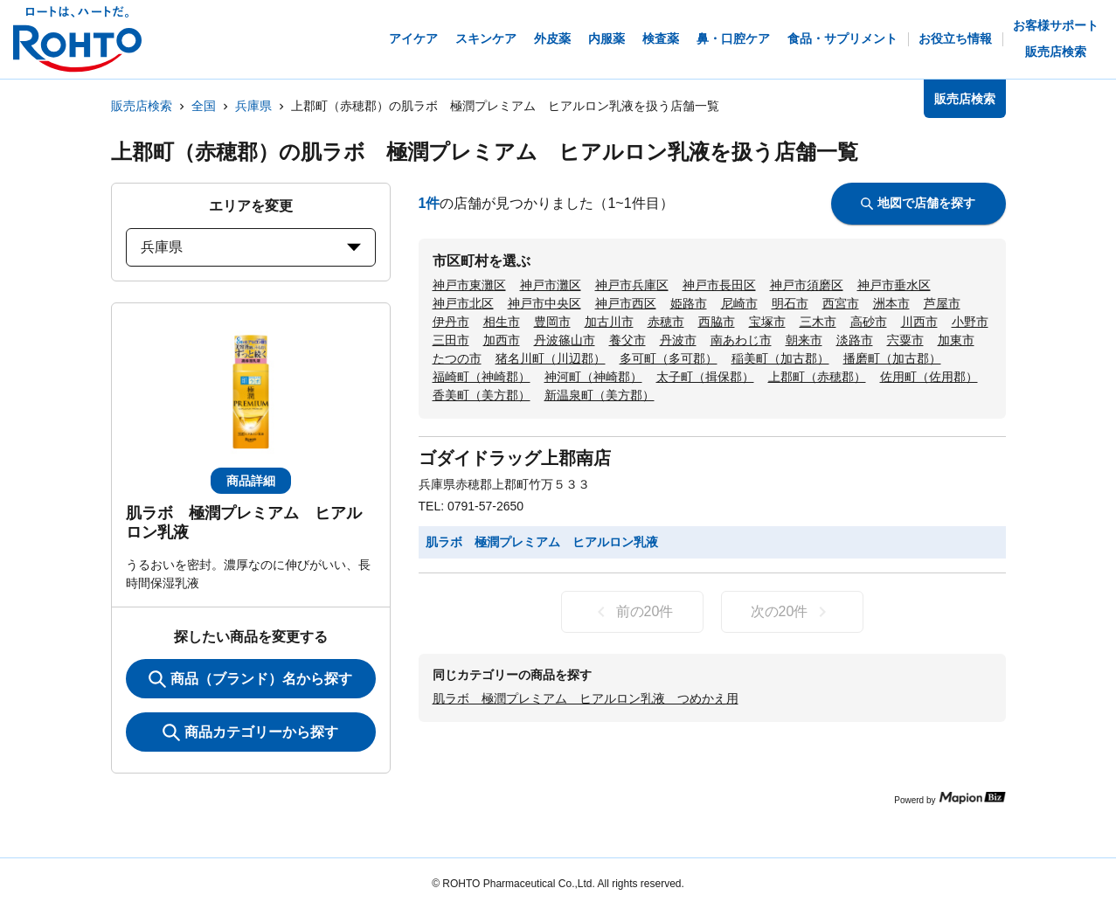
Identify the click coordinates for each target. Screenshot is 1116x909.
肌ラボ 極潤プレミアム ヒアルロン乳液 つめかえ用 (585, 698)
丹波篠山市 (564, 340)
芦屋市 (942, 303)
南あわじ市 (741, 340)
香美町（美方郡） (481, 395)
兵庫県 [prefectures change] (251, 246)
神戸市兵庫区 (632, 285)
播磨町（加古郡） (892, 358)
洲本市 (891, 303)
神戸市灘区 (550, 285)
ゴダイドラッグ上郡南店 (515, 458)
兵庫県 (253, 106)
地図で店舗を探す (918, 203)
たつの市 (457, 358)
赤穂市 (666, 322)
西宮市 (840, 303)
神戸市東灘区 (469, 285)
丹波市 (678, 340)
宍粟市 (905, 340)
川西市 (919, 322)
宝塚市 (767, 322)
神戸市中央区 (544, 303)
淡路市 (854, 340)
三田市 (451, 340)
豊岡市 (552, 322)
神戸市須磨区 (806, 285)
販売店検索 (141, 106)
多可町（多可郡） (668, 358)
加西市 (501, 340)
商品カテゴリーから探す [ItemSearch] (250, 732)
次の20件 (792, 611)
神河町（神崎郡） (593, 377)
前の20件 (632, 611)
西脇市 (716, 322)
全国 (203, 106)
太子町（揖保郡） (705, 377)
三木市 (818, 322)
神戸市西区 (625, 303)
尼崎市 (739, 303)
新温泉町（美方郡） (599, 395)
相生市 (501, 322)
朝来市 (804, 340)
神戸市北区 (463, 303)
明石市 (790, 303)
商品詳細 (250, 481)
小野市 (970, 322)
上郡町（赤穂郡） (817, 377)
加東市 (956, 340)
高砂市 (868, 322)
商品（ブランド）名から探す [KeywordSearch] (250, 679)
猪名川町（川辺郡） (551, 358)
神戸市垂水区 (894, 285)
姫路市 (688, 303)
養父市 (627, 340)
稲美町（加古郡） (780, 358)
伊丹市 (451, 322)
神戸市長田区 (719, 285)
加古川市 (609, 322)
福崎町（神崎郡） (481, 377)
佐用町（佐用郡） (929, 377)
